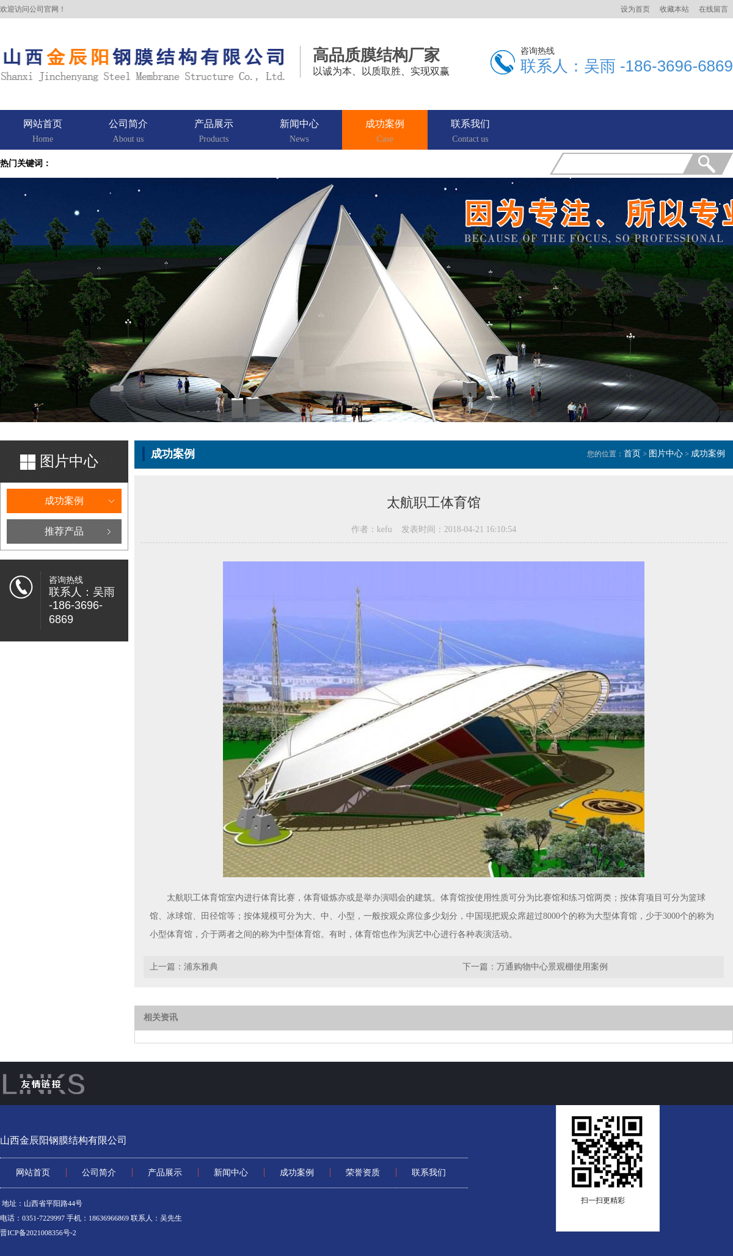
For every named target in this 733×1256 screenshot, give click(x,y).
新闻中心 (299, 132)
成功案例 (384, 132)
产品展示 (213, 132)
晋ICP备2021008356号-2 (38, 1233)
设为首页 (635, 9)
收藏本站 (674, 9)
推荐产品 (64, 531)
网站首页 (42, 132)
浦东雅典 (201, 966)
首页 (632, 453)
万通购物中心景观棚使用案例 (552, 966)
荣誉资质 (363, 1172)
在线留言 (713, 9)
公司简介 (128, 132)
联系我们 (470, 132)
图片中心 (666, 453)
